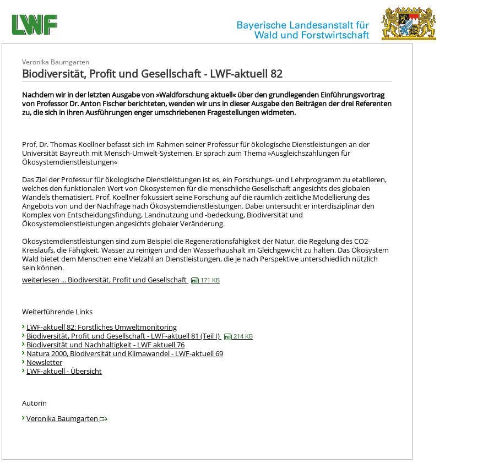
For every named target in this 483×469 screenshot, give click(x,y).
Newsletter (44, 362)
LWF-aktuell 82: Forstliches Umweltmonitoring (101, 327)
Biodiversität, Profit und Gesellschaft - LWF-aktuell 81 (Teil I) (139, 336)
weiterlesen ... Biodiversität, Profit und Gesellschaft (121, 280)
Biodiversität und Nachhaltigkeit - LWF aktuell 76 (105, 345)
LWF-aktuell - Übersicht (64, 371)
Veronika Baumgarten (66, 418)
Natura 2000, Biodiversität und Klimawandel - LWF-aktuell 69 (124, 353)
